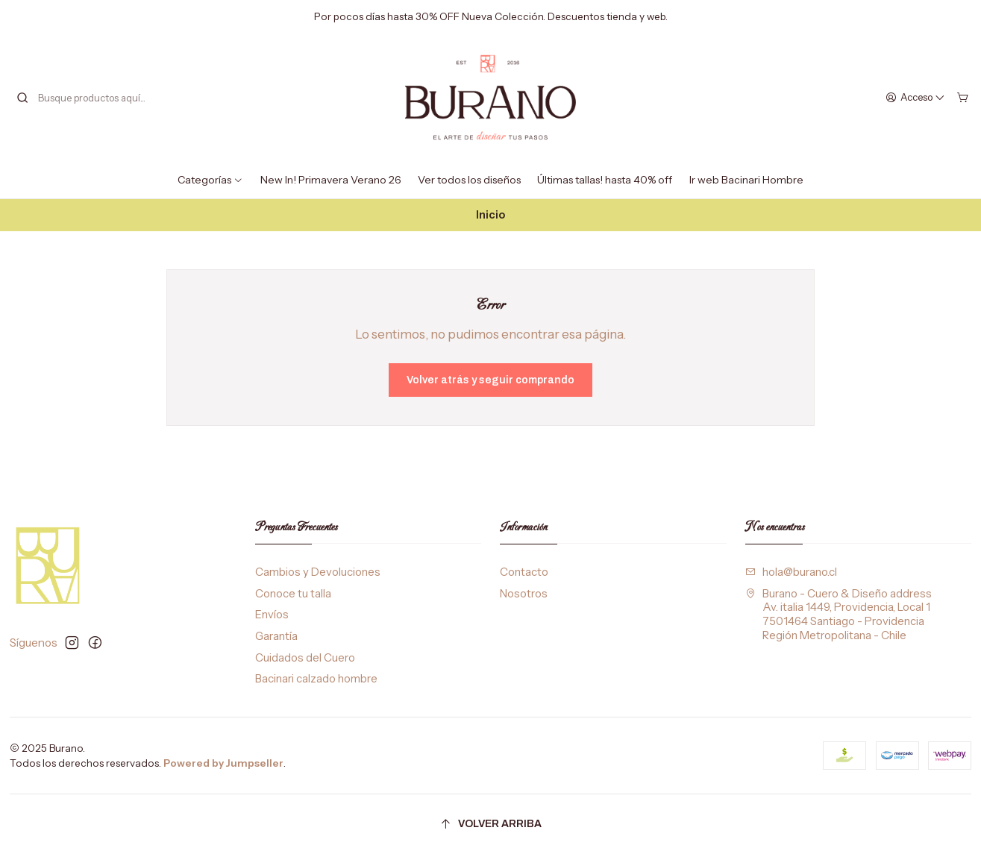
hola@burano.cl (791, 572)
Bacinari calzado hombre (316, 678)
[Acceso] (916, 97)
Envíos (272, 614)
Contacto (524, 572)
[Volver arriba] (491, 824)
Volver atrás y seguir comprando (490, 380)
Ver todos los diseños (469, 179)
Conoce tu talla (293, 593)
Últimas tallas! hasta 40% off (604, 179)
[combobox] (92, 98)
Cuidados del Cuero (305, 658)
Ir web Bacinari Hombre (746, 179)
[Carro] (962, 97)
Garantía (276, 636)
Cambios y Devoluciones (317, 572)
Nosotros (524, 593)
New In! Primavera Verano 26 (330, 179)
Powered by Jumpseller (223, 763)
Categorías (210, 179)
